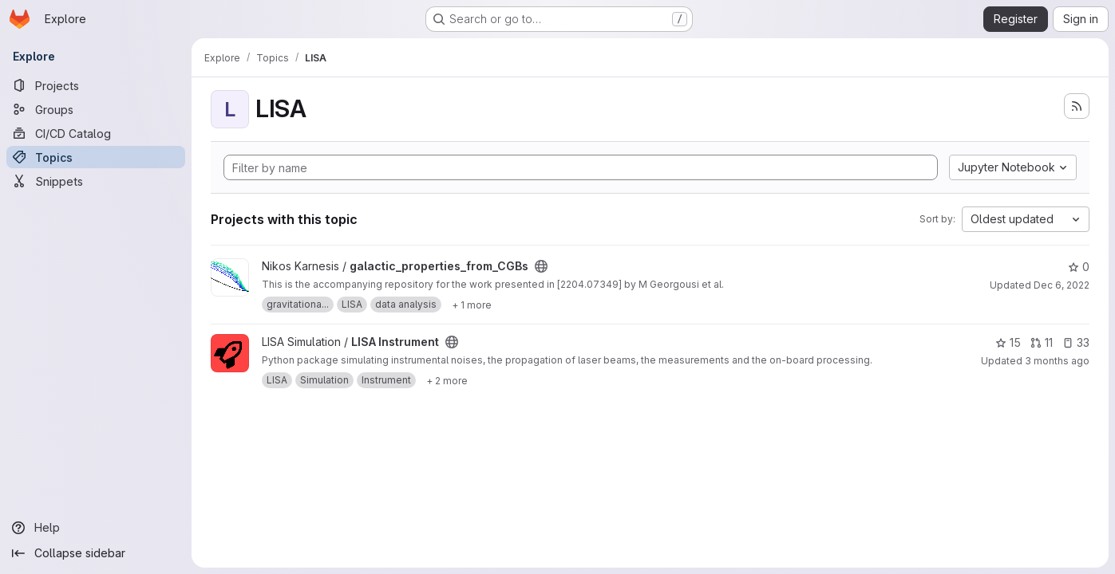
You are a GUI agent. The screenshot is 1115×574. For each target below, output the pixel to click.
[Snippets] (95, 181)
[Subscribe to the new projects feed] (1076, 106)
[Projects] (95, 85)
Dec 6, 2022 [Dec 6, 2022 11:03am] (1061, 285)
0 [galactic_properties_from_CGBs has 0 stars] (1078, 266)
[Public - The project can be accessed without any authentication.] (541, 266)
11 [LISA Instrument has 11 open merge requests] (1041, 342)
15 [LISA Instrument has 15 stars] (1008, 342)
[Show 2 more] (447, 380)
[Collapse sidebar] (95, 553)
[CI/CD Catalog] (95, 133)
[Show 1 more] (472, 304)
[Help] (95, 528)
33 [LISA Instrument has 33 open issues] (1075, 342)
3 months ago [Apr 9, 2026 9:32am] (1057, 361)
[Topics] (95, 157)
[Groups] (95, 109)
